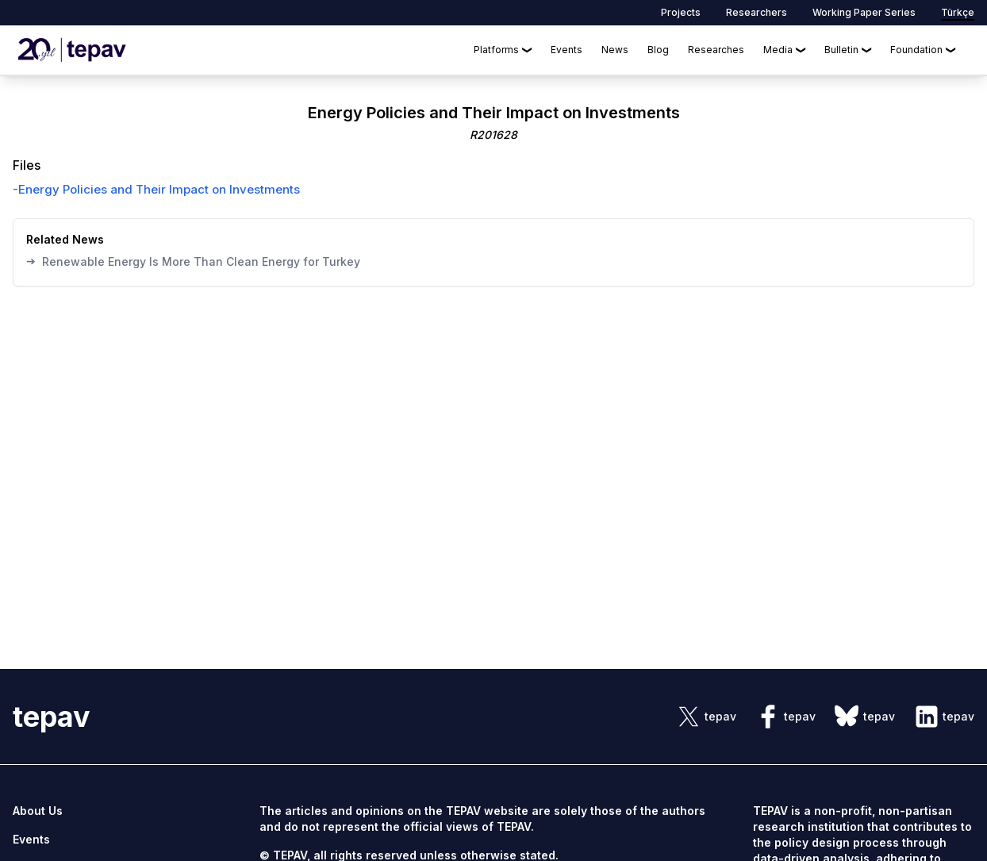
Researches (716, 50)
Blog (658, 50)
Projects (681, 12)
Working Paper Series (864, 12)
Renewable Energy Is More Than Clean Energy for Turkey (193, 261)
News (614, 50)
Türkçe (957, 12)
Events (566, 50)
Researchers (756, 12)
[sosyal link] (706, 716)
